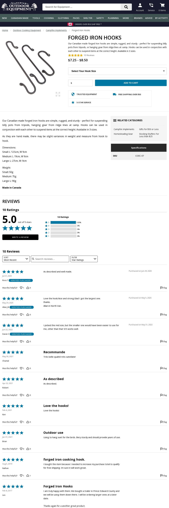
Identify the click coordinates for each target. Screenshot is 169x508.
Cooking (49, 18)
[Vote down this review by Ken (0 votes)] (28, 422)
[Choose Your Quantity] (80, 83)
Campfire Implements (56, 30)
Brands (138, 18)
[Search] (126, 7)
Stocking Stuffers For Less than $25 (149, 135)
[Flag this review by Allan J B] (163, 314)
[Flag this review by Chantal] (163, 368)
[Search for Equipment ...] (83, 7)
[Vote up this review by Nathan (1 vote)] (22, 476)
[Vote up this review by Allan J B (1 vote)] (22, 314)
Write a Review (20, 237)
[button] (63, 222)
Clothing (63, 18)
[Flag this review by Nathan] (163, 476)
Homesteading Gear (123, 133)
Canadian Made (20, 18)
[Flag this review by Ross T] (163, 288)
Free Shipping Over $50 (127, 95)
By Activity (161, 18)
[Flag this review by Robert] (163, 395)
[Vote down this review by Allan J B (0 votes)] (28, 314)
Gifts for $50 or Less (149, 129)
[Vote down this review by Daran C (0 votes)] (28, 341)
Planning (113, 18)
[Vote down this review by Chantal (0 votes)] (28, 368)
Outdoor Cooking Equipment (27, 30)
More (126, 18)
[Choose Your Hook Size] (117, 71)
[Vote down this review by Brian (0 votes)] (28, 449)
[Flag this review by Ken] (163, 422)
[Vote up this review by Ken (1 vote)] (22, 422)
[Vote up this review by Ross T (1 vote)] (22, 288)
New (4, 18)
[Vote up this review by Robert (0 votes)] (22, 395)
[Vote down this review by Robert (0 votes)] (28, 395)
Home (5, 30)
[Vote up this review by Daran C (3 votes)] (22, 341)
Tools (36, 18)
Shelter (87, 18)
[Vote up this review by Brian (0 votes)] (22, 449)
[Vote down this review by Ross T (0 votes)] (28, 288)
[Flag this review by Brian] (163, 449)
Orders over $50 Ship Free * (88, 24)
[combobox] (16, 259)
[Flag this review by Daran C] (163, 341)
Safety (100, 18)
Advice (148, 18)
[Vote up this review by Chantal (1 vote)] (22, 368)
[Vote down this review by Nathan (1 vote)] (28, 476)
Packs (76, 18)
